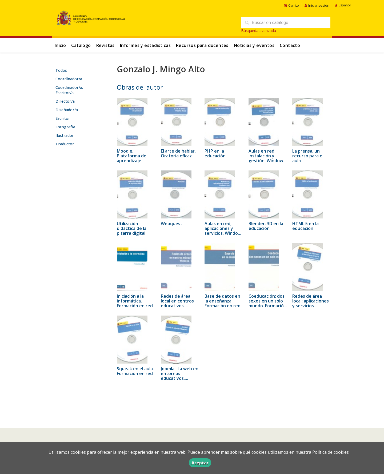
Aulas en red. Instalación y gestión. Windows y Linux (267, 158)
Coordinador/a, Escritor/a (69, 90)
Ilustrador (64, 135)
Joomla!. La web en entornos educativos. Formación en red (179, 376)
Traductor (64, 143)
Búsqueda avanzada (258, 30)
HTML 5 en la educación (305, 226)
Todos (61, 70)
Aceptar (200, 463)
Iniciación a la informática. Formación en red (135, 301)
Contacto (290, 45)
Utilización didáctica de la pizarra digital (131, 228)
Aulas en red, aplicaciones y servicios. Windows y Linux (224, 231)
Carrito (291, 5)
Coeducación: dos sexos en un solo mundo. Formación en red (267, 303)
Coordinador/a (68, 78)
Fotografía (65, 126)
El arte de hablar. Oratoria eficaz (178, 153)
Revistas (105, 45)
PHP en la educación (215, 153)
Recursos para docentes (202, 45)
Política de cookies (330, 452)
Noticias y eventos (254, 45)
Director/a (65, 101)
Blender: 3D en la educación (266, 226)
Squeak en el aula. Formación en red (135, 371)
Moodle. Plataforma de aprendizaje (131, 156)
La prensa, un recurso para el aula (307, 156)
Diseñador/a (66, 109)
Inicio (60, 45)
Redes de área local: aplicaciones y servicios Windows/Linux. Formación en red (310, 305)
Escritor (62, 118)
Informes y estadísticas (145, 45)
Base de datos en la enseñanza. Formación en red (223, 301)
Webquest (171, 223)
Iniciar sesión (317, 5)
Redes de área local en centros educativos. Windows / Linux (177, 303)
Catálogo (81, 45)
